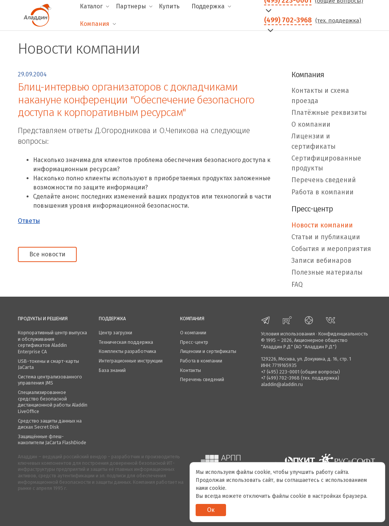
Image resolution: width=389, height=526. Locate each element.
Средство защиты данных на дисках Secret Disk (50, 424)
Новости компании (322, 225)
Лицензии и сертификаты (313, 141)
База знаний (112, 370)
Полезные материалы (326, 273)
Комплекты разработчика (127, 351)
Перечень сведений (323, 180)
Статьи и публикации (325, 237)
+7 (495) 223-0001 (280, 372)
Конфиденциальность (343, 334)
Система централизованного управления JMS (50, 380)
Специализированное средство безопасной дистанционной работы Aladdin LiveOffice (52, 401)
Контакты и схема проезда (320, 96)
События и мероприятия (331, 249)
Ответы (29, 220)
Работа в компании (322, 192)
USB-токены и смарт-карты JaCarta (48, 364)
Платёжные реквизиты (329, 113)
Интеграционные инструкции (131, 361)
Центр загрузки (115, 332)
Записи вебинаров (321, 261)
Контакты (190, 370)
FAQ (297, 285)
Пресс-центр (194, 342)
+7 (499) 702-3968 (280, 378)
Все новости (47, 254)
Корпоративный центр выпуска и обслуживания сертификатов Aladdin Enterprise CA (52, 342)
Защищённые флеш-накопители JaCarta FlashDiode (52, 440)
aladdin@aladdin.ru (282, 384)
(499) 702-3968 (288, 20)
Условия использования (288, 334)
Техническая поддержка (126, 342)
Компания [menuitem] (94, 23)
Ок (211, 509)
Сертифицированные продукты (326, 163)
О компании (310, 125)
